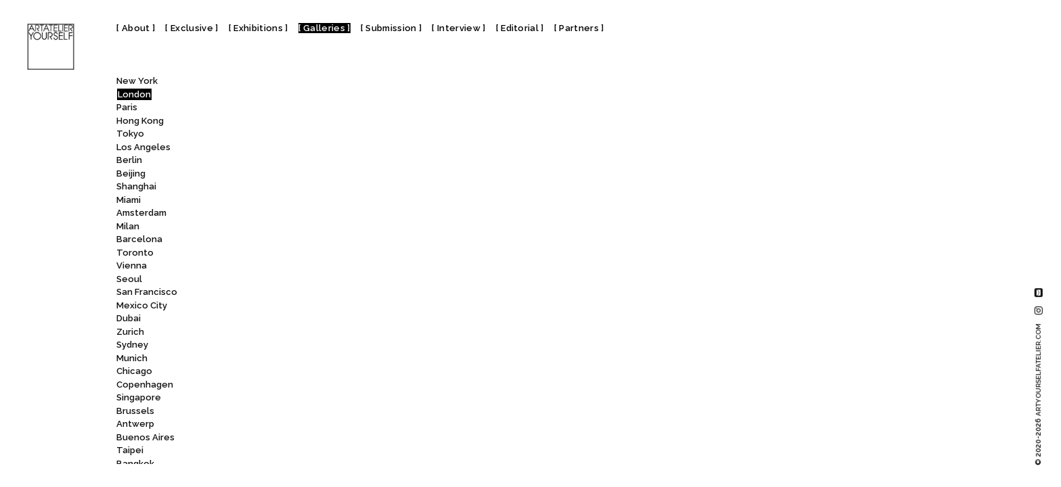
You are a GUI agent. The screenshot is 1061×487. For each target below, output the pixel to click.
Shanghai (136, 186)
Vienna (131, 265)
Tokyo (130, 134)
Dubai (128, 318)
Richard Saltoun (298, 320)
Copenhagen (144, 384)
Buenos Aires (145, 437)
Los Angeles (143, 147)
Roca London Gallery (310, 399)
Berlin (129, 160)
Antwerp (135, 424)
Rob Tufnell (283, 372)
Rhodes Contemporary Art (320, 293)
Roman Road (290, 425)
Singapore (138, 397)
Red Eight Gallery (300, 254)
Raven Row (288, 214)
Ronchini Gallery (298, 439)
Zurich (130, 332)
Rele (271, 267)
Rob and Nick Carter (301, 359)
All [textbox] (255, 84)
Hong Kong (140, 121)
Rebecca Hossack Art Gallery (327, 240)
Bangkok (135, 464)
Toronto (135, 253)
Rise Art (275, 333)
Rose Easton (289, 451)
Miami (128, 200)
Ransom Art (288, 188)
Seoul (129, 279)
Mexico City (141, 305)
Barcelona (139, 239)
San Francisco (146, 292)
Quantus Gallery (298, 108)
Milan (127, 226)
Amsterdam (141, 213)
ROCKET (279, 412)
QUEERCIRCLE (292, 148)
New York (137, 81)
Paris (126, 107)
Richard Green (294, 307)
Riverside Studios (303, 346)
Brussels (135, 411)
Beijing (130, 173)
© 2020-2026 (1038, 394)
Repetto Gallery (294, 280)
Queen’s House (299, 122)
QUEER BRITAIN (297, 135)
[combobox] (305, 83)
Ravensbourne (296, 228)
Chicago (134, 371)
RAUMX (276, 201)
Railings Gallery (295, 175)
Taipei (129, 450)
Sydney (132, 345)
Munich (132, 358)
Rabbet (277, 161)
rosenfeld (285, 465)
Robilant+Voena (293, 386)
